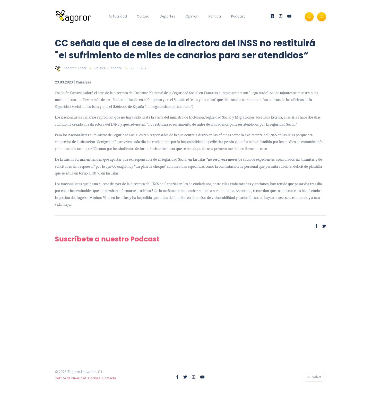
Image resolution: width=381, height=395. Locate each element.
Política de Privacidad (70, 378)
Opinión (192, 16)
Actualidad (118, 16)
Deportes (167, 16)
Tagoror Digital (70, 68)
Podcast (238, 16)
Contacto (109, 378)
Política (214, 16)
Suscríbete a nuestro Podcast (107, 239)
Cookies (94, 378)
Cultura (143, 16)
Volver (314, 377)
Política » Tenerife (108, 68)
